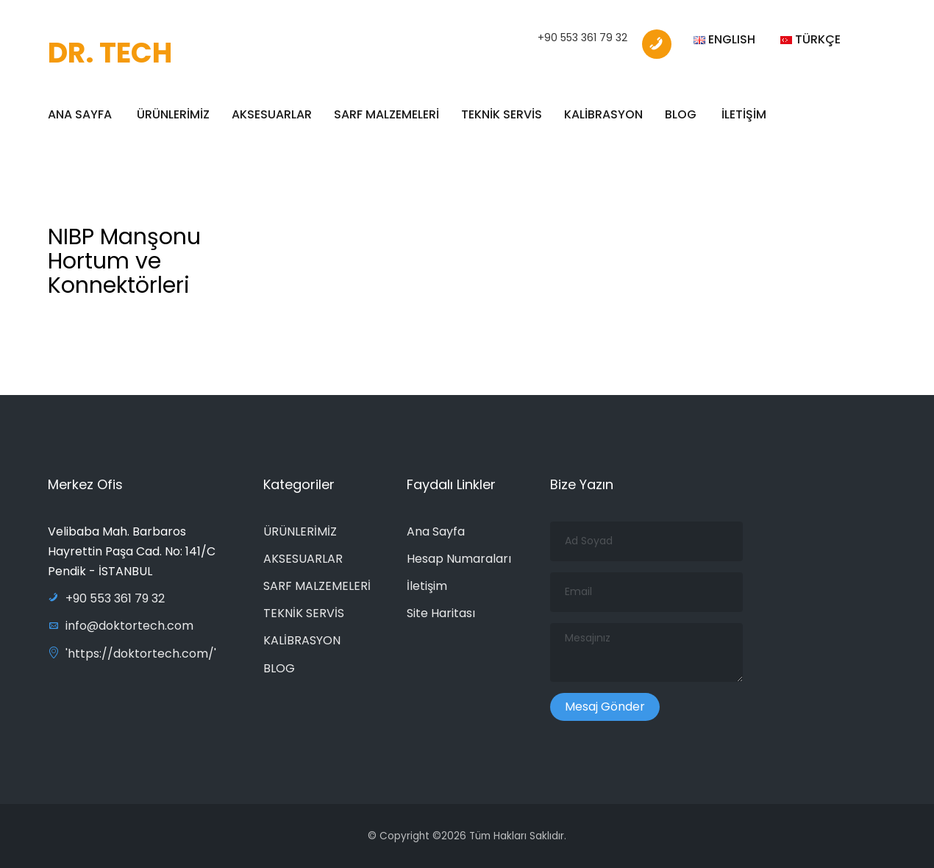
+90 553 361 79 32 (582, 37)
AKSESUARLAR (272, 114)
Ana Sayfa (436, 531)
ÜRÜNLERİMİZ (173, 114)
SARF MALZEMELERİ (386, 114)
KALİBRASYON (603, 114)
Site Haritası (441, 613)
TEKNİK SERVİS (501, 114)
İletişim (427, 585)
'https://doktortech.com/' (132, 653)
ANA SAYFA (80, 114)
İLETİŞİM (743, 114)
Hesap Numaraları (459, 558)
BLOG (680, 114)
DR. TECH (110, 52)
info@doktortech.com (120, 625)
